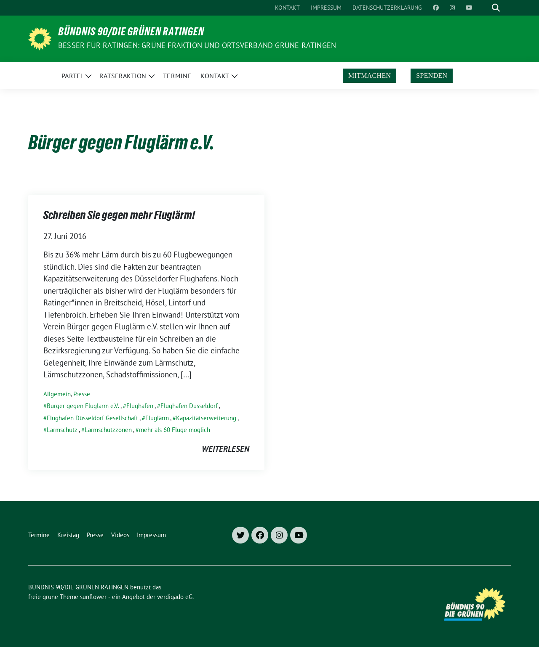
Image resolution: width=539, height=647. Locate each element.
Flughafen (139, 406)
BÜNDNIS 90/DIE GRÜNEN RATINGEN (131, 33)
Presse (81, 394)
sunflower (93, 597)
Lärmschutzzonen (108, 430)
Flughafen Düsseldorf (189, 406)
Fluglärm (157, 418)
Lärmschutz (62, 430)
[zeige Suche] (496, 8)
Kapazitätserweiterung (206, 418)
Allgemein (57, 394)
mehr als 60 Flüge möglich (174, 430)
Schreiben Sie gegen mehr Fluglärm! (119, 216)
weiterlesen (225, 449)
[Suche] (484, 8)
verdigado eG (174, 597)
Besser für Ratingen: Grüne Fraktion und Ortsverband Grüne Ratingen (197, 45)
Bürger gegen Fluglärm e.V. (83, 406)
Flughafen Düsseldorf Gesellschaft (92, 418)
